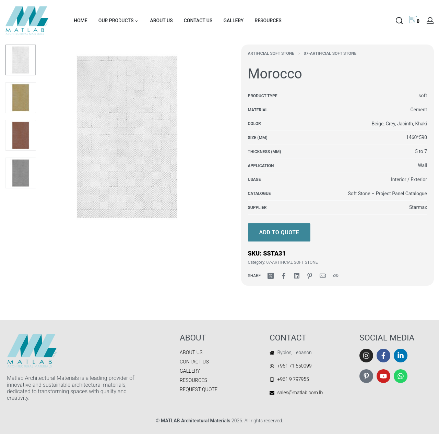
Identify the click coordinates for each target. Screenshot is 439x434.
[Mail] (323, 276)
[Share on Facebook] (284, 276)
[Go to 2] (20, 97)
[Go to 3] (20, 135)
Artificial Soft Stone (271, 53)
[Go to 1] (20, 60)
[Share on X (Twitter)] (271, 276)
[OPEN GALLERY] (127, 137)
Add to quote (279, 232)
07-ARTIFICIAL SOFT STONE (330, 53)
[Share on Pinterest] (310, 276)
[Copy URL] (336, 276)
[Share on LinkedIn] (297, 276)
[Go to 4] (20, 173)
